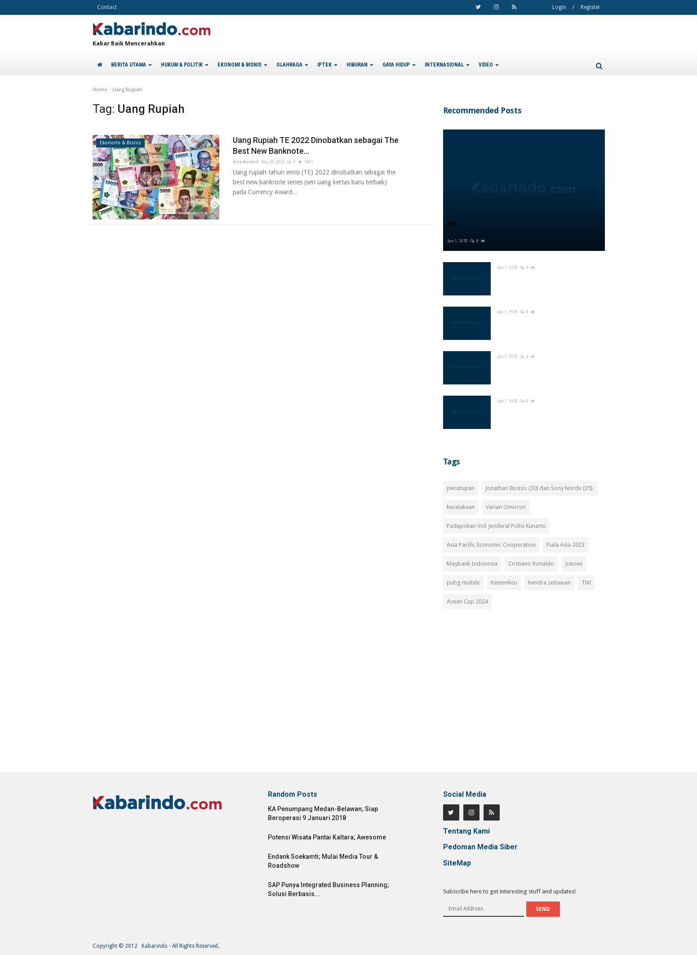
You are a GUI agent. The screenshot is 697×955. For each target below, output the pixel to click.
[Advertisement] (524, 696)
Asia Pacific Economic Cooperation (491, 544)
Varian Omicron (506, 507)
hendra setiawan (549, 582)
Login (559, 7)
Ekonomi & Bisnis (120, 143)
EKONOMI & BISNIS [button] (242, 65)
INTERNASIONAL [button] (447, 65)
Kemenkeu (504, 582)
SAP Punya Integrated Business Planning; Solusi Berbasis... (328, 889)
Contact (107, 7)
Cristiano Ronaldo (531, 563)
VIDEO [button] (489, 65)
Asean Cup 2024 (467, 601)
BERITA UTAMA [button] (131, 65)
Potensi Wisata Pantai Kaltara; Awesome (327, 837)
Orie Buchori (246, 162)
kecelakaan (461, 507)
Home (100, 90)
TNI (586, 582)
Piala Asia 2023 (565, 544)
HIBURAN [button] (359, 65)
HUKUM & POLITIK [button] (185, 65)
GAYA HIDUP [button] (399, 65)
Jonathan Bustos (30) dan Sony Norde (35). (539, 488)
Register (590, 7)
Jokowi (573, 563)
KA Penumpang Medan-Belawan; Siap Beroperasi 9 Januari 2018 (323, 813)
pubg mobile (463, 582)
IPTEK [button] (327, 65)
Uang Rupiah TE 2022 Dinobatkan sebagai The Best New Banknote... (316, 145)
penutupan (461, 488)
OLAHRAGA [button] (292, 65)
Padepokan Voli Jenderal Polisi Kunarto (496, 525)
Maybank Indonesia (472, 563)
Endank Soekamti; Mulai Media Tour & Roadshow (323, 861)
